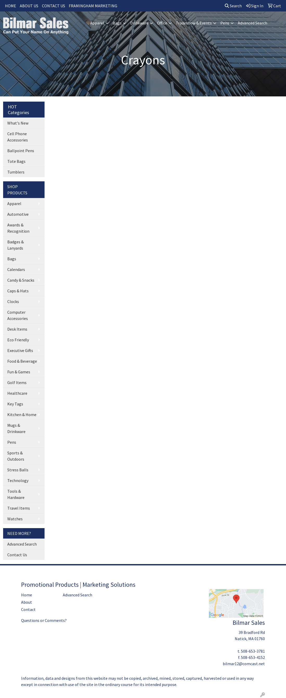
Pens (224, 23)
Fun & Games (18, 371)
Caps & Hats (18, 290)
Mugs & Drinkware (16, 428)
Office (162, 23)
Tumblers (15, 172)
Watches (15, 518)
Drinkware (139, 23)
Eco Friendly (18, 339)
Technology (17, 480)
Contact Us (17, 554)
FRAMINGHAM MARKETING (93, 5)
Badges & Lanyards (15, 245)
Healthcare (17, 393)
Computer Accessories (17, 315)
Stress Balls (17, 469)
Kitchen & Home (21, 414)
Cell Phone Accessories (17, 137)
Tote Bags (16, 161)
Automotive (18, 214)
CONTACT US (53, 5)
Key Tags (15, 403)
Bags (117, 23)
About (26, 602)
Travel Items (18, 508)
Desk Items (17, 329)
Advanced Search (252, 23)
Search (233, 5)
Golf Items (17, 382)
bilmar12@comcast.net (244, 663)
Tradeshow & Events (194, 23)
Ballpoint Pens (20, 150)
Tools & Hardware (15, 494)
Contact (28, 609)
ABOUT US (29, 5)
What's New (17, 123)
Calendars (16, 269)
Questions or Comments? (44, 620)
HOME (10, 5)
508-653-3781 (253, 651)
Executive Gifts (20, 350)
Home (26, 594)
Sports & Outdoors (15, 456)
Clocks (13, 301)
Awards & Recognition (18, 228)
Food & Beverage (22, 361)
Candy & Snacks (20, 280)
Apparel (97, 23)
